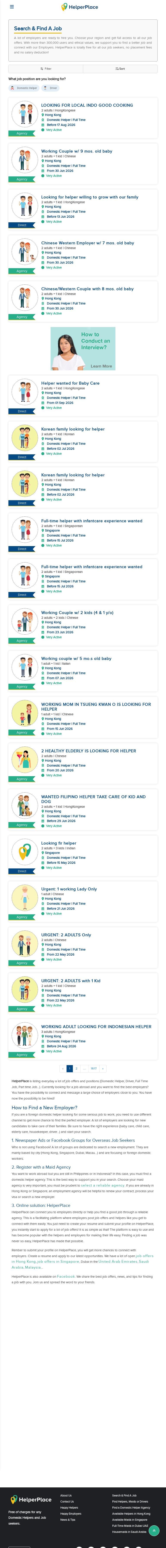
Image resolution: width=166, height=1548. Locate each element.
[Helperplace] (10, 5)
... (84, 1062)
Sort (120, 69)
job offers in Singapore (58, 1256)
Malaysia (33, 1261)
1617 (94, 1062)
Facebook (66, 1270)
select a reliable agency (102, 1179)
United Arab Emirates (118, 1256)
